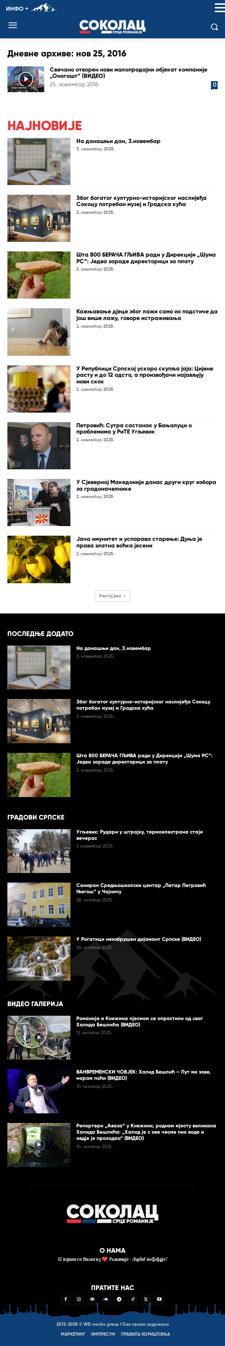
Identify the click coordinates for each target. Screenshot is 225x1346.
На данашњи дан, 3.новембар (118, 141)
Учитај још (112, 596)
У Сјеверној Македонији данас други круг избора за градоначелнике (146, 485)
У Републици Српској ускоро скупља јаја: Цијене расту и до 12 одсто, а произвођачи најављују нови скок (144, 375)
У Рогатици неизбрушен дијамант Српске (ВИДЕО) (138, 939)
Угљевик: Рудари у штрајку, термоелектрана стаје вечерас (139, 835)
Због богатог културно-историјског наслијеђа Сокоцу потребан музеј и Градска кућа (141, 201)
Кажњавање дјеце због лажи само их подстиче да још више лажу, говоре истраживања (147, 314)
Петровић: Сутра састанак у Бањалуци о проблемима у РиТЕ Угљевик (134, 428)
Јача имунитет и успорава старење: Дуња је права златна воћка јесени (139, 542)
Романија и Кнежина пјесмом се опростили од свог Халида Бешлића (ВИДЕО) (139, 1021)
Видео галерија (19, 88)
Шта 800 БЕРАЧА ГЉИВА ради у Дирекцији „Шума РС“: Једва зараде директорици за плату (146, 258)
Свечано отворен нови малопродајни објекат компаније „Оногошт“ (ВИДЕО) (128, 73)
